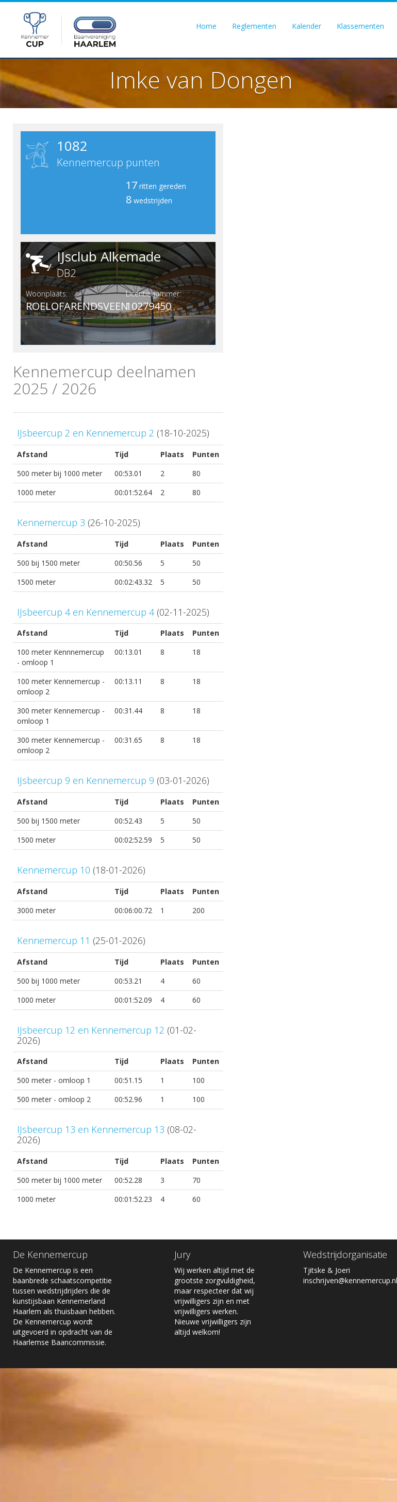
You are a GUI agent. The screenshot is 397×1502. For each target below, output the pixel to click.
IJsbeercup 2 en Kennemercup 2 (85, 433)
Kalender (306, 26)
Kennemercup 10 (53, 870)
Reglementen (254, 26)
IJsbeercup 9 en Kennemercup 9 (85, 780)
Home (206, 26)
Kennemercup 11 (53, 940)
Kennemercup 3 (51, 522)
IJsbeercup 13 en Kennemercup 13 (90, 1129)
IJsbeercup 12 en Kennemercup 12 (90, 1030)
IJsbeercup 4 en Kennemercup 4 (85, 612)
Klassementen (360, 26)
